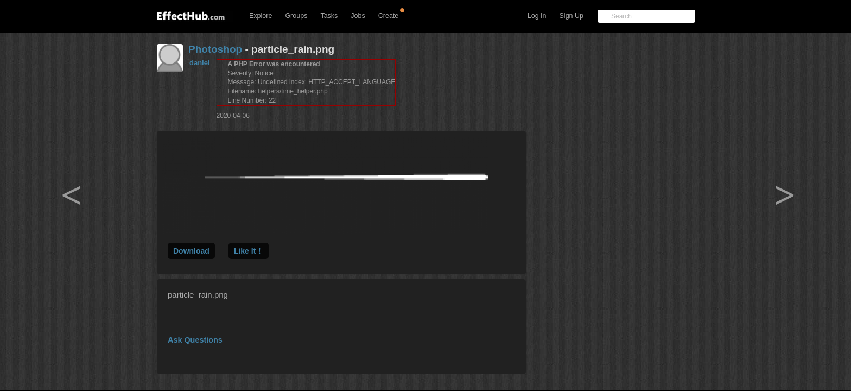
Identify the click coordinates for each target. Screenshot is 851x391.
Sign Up (571, 16)
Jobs (358, 16)
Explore (260, 16)
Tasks (329, 16)
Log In (537, 16)
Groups (296, 16)
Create (388, 16)
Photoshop (215, 49)
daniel (199, 63)
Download (191, 251)
